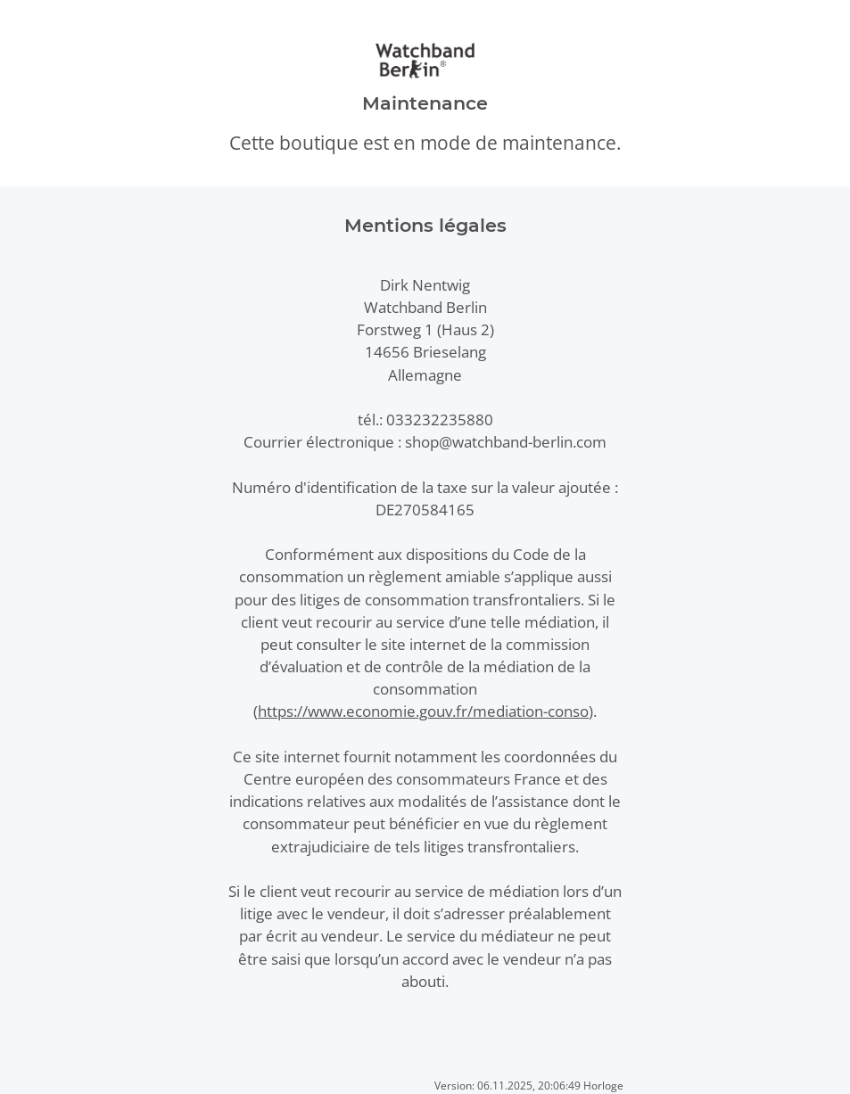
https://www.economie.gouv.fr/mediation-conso (423, 711)
